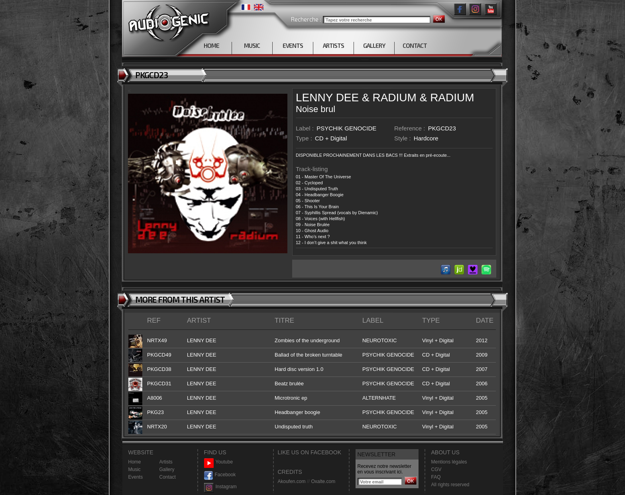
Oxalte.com (323, 481)
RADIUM (394, 97)
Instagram (220, 487)
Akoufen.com (292, 481)
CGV (436, 469)
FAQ (436, 477)
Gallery (167, 469)
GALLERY (374, 45)
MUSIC (252, 45)
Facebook (220, 475)
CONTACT (415, 45)
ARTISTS (333, 45)
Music (134, 469)
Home (134, 462)
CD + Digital (331, 138)
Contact (167, 477)
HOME (211, 45)
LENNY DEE (327, 97)
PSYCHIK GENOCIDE (346, 128)
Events (135, 477)
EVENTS (293, 45)
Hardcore (426, 138)
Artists (166, 462)
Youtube (218, 462)
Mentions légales (449, 462)
